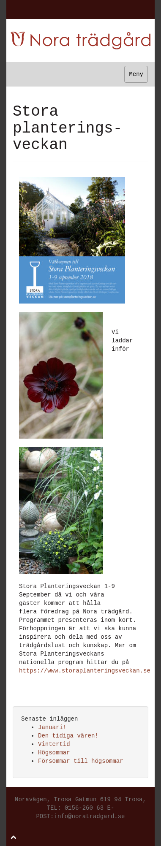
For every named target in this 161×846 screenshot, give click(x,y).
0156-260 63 (84, 808)
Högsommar (54, 752)
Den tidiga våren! (68, 735)
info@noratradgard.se (89, 816)
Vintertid (54, 744)
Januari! (52, 727)
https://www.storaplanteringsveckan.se (84, 670)
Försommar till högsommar (80, 761)
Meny (136, 74)
